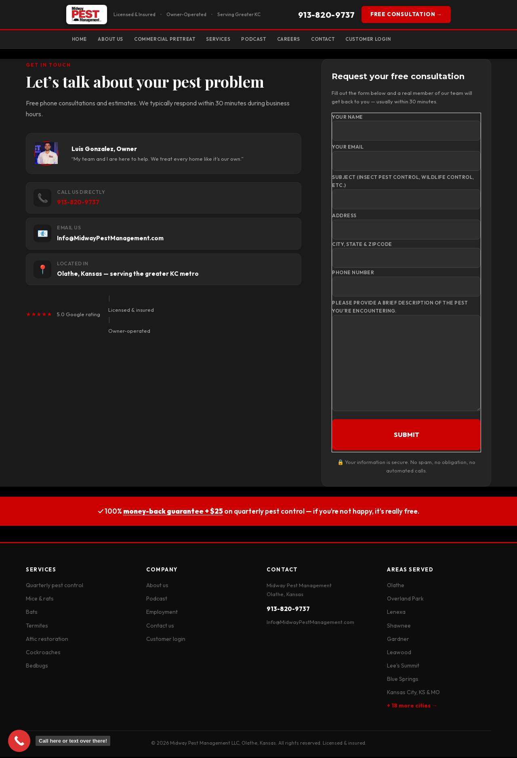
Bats (32, 613)
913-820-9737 (326, 15)
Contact (347, 39)
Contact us (160, 626)
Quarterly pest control (54, 586)
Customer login (165, 640)
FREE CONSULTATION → (406, 14)
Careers (308, 39)
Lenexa (396, 613)
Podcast (270, 39)
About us (157, 586)
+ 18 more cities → (412, 706)
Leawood (399, 653)
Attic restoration (47, 640)
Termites (37, 626)
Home (80, 39)
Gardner (398, 640)
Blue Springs (402, 680)
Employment (162, 613)
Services (232, 39)
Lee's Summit (403, 666)
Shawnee (399, 626)
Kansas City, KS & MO (413, 693)
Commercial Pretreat (173, 39)
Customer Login (396, 39)
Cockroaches (43, 653)
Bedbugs (37, 666)
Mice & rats (40, 600)
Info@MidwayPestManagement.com (310, 623)
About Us (114, 39)
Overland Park (405, 600)
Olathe (395, 586)
